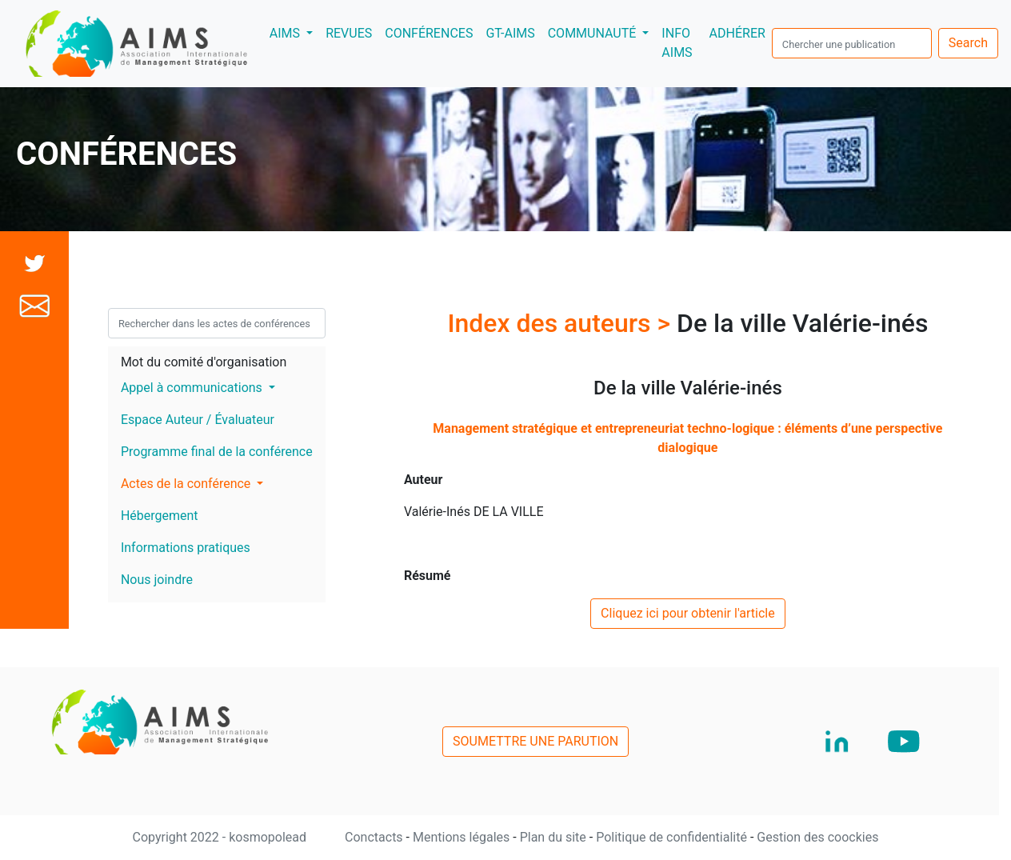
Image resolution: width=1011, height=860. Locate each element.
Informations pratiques (185, 547)
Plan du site (554, 837)
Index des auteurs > (562, 323)
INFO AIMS (676, 43)
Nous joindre (157, 579)
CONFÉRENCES (429, 33)
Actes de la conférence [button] (187, 483)
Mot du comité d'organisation (203, 362)
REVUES (349, 33)
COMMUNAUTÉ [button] (594, 33)
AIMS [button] (294, 32)
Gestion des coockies (817, 837)
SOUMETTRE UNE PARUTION (535, 741)
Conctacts (375, 837)
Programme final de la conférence (217, 451)
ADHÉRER (737, 33)
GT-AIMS (510, 33)
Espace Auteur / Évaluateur (197, 419)
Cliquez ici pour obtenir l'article (688, 613)
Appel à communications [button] (193, 387)
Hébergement (159, 515)
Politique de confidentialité (673, 837)
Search (968, 42)
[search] (852, 43)
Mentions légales (463, 837)
